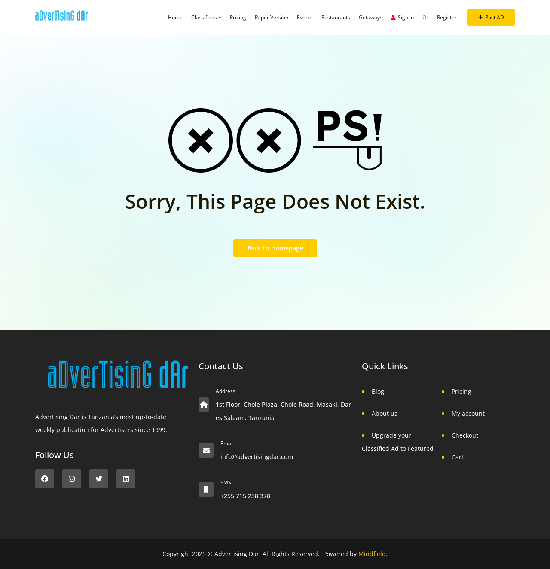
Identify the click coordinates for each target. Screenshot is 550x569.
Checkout (465, 435)
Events (305, 17)
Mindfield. (373, 554)
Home (175, 17)
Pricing (238, 17)
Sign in (402, 17)
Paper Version (271, 17)
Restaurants (335, 17)
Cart (458, 457)
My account (468, 413)
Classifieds (206, 17)
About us (384, 413)
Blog (378, 391)
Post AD (491, 17)
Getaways (370, 17)
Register (447, 17)
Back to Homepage (275, 248)
